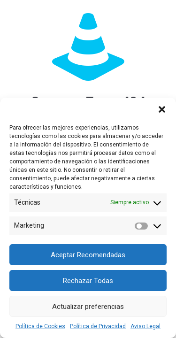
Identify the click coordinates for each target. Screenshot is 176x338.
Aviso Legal (145, 326)
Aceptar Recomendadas (88, 255)
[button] (162, 109)
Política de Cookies (40, 326)
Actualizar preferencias (88, 306)
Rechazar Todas (88, 281)
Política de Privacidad (98, 326)
